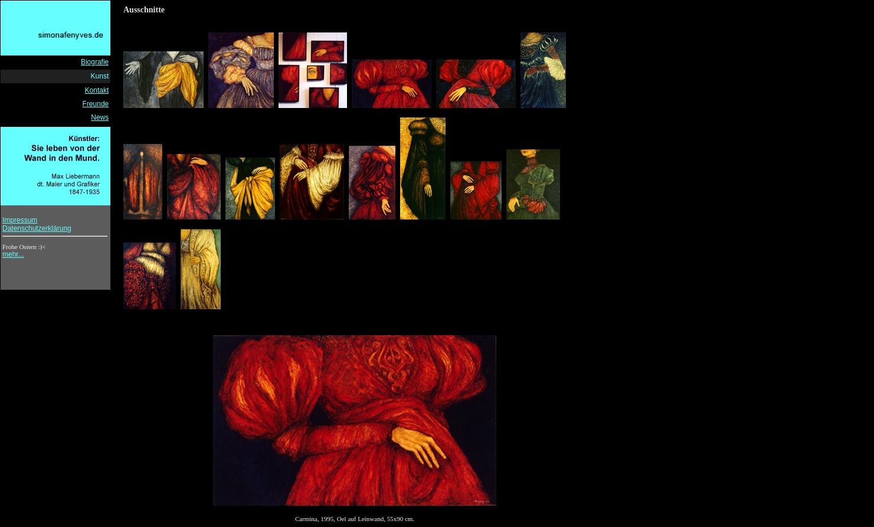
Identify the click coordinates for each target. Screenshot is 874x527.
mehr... (13, 254)
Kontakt (97, 90)
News (100, 117)
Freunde (96, 104)
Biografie (95, 62)
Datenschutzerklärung (36, 228)
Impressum (19, 220)
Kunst (100, 76)
